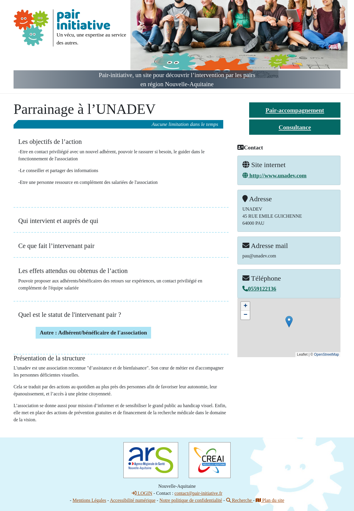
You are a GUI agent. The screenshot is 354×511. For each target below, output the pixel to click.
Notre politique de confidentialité (190, 500)
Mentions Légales (89, 500)
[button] (289, 322)
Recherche (239, 500)
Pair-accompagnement (294, 110)
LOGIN (142, 493)
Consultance (295, 127)
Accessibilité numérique (133, 500)
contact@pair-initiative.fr (198, 493)
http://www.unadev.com (274, 175)
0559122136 (259, 289)
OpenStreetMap (326, 354)
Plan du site (270, 500)
